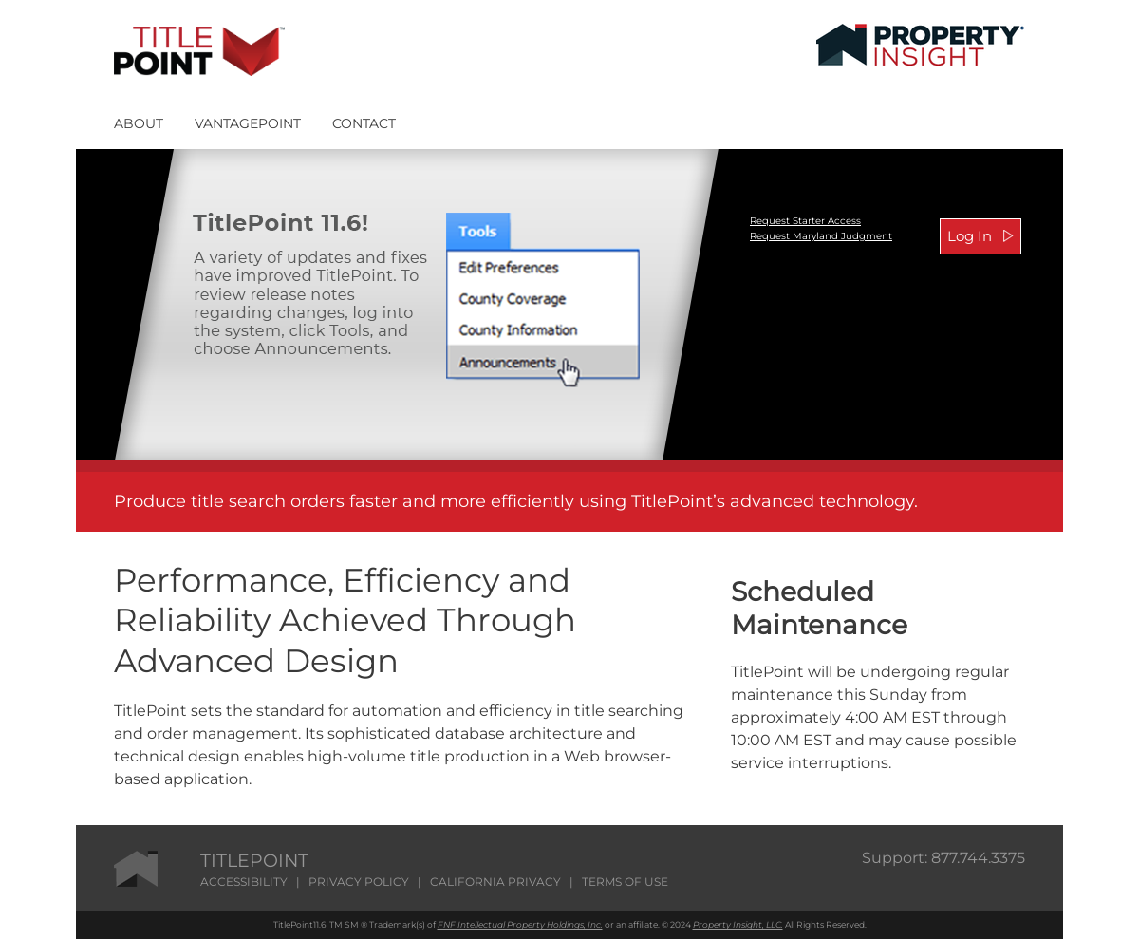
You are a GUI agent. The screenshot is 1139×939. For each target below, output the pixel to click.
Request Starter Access (805, 221)
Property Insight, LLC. (738, 924)
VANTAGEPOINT (248, 123)
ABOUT (138, 123)
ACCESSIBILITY (244, 881)
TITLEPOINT (254, 861)
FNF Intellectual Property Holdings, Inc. (520, 924)
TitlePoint (293, 924)
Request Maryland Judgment (821, 236)
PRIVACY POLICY (358, 881)
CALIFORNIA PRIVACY (495, 881)
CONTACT (364, 123)
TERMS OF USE (625, 881)
